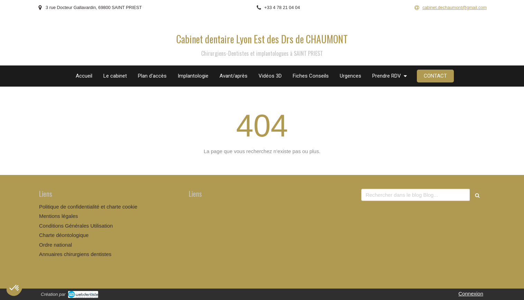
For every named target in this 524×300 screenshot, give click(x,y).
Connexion (470, 294)
